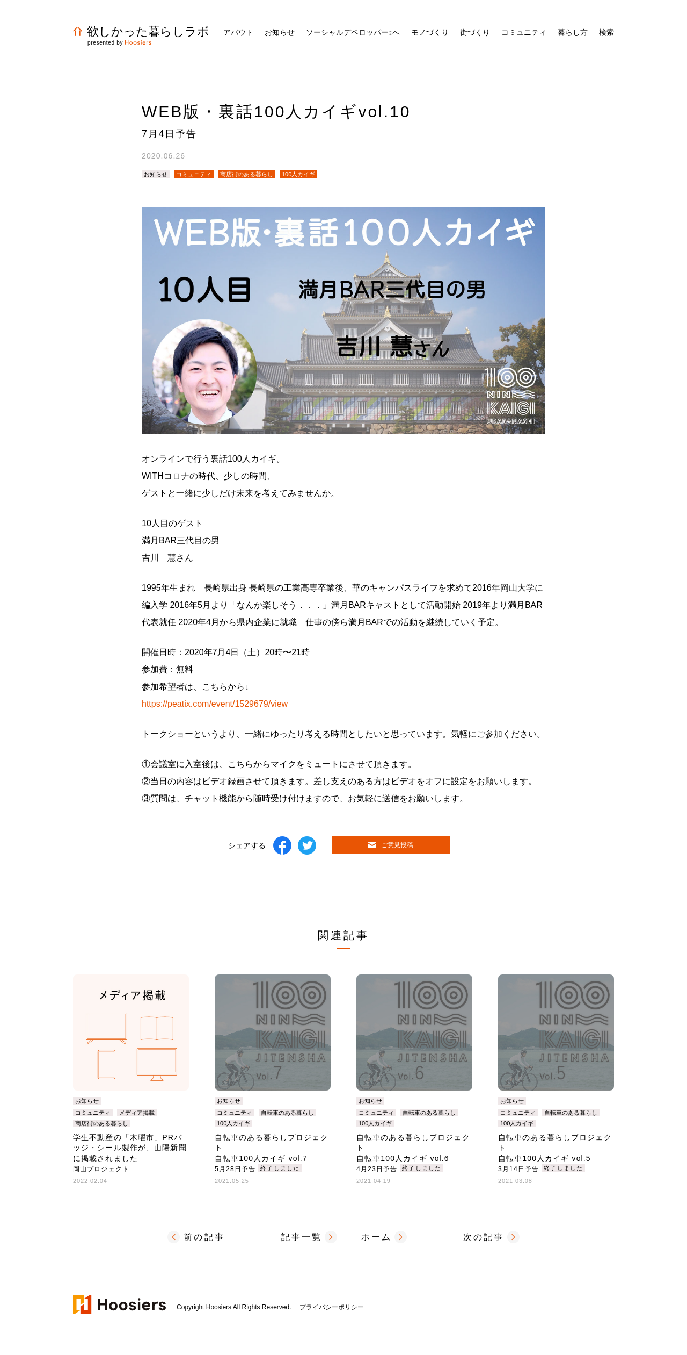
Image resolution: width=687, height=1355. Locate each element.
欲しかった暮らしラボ (141, 31)
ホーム (376, 1237)
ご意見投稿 (390, 845)
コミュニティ (193, 174)
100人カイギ (298, 174)
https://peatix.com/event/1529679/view (215, 703)
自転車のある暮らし (287, 1112)
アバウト (238, 32)
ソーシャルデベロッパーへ (353, 32)
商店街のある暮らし (246, 174)
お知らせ (280, 32)
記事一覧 (302, 1237)
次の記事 (484, 1237)
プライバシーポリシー (331, 1307)
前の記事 (204, 1237)
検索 (606, 32)
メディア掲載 (137, 1112)
